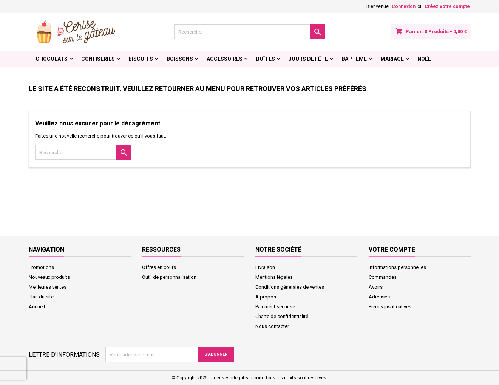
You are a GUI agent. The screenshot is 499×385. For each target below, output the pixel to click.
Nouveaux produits (49, 277)
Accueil (37, 306)
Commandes (383, 277)
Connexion (404, 6)
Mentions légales (274, 277)
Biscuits (140, 59)
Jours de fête (308, 59)
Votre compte (392, 249)
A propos (265, 297)
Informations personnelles (397, 267)
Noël (424, 59)
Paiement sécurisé (275, 306)
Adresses (379, 297)
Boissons (180, 59)
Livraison (265, 267)
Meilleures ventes (47, 287)
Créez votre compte (447, 6)
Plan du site (41, 297)
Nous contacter (272, 326)
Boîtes (265, 59)
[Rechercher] (249, 31)
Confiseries (98, 59)
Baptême (354, 59)
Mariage (392, 59)
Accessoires (225, 59)
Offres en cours (159, 267)
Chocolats (52, 59)
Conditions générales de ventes (289, 287)
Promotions (41, 267)
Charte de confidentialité (281, 316)
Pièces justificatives (390, 306)
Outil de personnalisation (169, 277)
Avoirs (376, 287)
